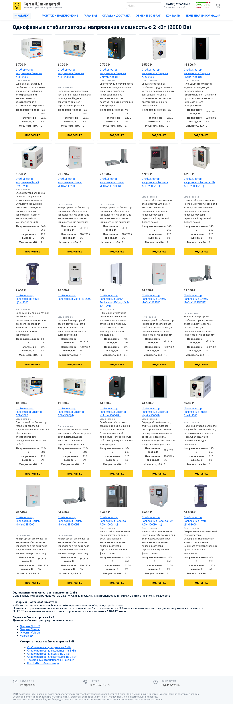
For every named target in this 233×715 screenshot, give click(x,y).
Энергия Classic (30, 629)
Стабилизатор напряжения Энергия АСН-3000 (29, 412)
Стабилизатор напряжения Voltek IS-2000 (74, 297)
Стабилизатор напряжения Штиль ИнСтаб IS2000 (70, 182)
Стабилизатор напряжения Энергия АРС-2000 (155, 73)
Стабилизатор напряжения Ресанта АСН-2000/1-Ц (155, 182)
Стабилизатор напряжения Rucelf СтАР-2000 (27, 182)
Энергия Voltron (30, 632)
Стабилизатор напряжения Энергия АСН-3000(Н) (71, 412)
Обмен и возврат (148, 15)
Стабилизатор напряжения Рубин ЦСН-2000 (27, 299)
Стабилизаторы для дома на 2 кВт (49, 647)
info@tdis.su (27, 685)
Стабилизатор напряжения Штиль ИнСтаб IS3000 (28, 521)
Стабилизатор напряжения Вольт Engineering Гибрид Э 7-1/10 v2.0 (114, 301)
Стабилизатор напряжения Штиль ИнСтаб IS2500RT (196, 299)
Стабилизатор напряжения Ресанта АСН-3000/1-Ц (113, 521)
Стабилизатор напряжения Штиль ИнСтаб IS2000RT (112, 182)
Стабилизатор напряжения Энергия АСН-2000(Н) (71, 73)
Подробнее (32, 135)
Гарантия (90, 15)
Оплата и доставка (116, 15)
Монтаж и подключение (60, 15)
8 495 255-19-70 (100, 685)
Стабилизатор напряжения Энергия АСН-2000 (29, 73)
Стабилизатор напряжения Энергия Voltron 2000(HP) (113, 73)
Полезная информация (203, 15)
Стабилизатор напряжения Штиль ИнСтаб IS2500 (154, 299)
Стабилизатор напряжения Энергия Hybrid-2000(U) (197, 73)
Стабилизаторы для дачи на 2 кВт (48, 653)
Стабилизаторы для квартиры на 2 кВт (51, 650)
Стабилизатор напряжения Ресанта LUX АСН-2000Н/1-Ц (199, 182)
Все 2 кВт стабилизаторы (43, 663)
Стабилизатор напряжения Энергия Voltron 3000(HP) (113, 412)
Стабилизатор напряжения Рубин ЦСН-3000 (195, 521)
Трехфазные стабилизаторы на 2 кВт (50, 660)
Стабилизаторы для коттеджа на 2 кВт (51, 656)
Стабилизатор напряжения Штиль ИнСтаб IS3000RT (70, 521)
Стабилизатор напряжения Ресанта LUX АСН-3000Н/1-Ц (157, 521)
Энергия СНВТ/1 (30, 626)
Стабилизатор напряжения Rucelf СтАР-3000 (195, 412)
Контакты (173, 15)
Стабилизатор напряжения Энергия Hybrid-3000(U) (155, 412)
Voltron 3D (26, 635)
